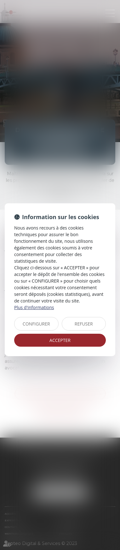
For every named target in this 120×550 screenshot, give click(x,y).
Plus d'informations (34, 307)
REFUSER (84, 324)
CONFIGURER (36, 324)
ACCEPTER (60, 340)
